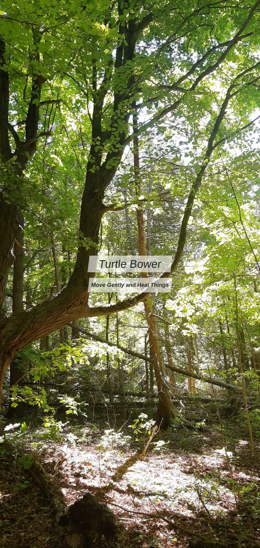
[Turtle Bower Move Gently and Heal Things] (130, 274)
